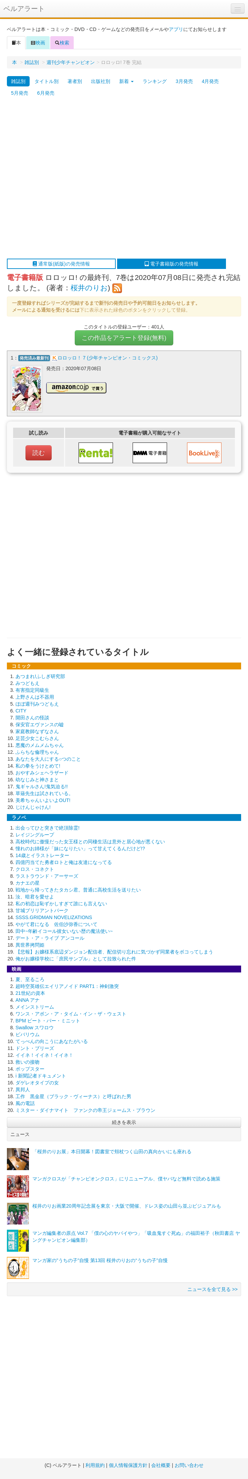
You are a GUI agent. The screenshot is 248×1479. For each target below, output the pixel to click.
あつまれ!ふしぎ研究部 (40, 676)
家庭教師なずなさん (37, 731)
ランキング (155, 81)
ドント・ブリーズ (35, 1048)
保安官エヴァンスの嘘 (40, 724)
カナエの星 (28, 883)
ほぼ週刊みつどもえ (37, 704)
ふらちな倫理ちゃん (37, 752)
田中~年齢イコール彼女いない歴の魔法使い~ (64, 931)
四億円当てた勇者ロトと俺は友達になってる (64, 862)
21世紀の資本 (30, 993)
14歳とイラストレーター (42, 855)
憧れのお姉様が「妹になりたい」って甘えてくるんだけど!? (80, 848)
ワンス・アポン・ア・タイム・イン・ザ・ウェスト (71, 1014)
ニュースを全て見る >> (212, 1289)
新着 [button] (126, 81)
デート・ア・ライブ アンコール (50, 938)
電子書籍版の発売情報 (171, 264)
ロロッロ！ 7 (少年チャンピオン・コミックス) (108, 358)
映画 (38, 42)
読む (38, 452)
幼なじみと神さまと (37, 779)
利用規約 (95, 1465)
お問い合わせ (189, 1465)
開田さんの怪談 (32, 717)
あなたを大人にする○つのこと (48, 759)
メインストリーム (35, 1007)
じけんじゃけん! (33, 807)
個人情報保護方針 (128, 1465)
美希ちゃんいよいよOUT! (43, 800)
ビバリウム (28, 1034)
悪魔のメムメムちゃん (40, 745)
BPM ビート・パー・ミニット (48, 1020)
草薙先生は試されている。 (44, 793)
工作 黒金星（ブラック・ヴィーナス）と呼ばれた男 (73, 1096)
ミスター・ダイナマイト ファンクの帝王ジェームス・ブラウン (85, 1110)
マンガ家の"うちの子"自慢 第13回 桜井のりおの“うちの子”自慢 (100, 1260)
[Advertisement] (73, 179)
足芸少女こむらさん (37, 738)
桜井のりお (89, 288)
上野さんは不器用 (35, 697)
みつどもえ (28, 683)
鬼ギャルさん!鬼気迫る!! (42, 786)
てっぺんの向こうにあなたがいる (52, 1041)
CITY (21, 711)
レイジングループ (35, 834)
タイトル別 (46, 81)
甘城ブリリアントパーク (42, 910)
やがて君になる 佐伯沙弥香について (56, 924)
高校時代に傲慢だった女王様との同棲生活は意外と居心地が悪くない (90, 841)
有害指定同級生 (32, 690)
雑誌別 (31, 62)
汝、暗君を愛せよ (35, 896)
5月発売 (19, 93)
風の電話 (25, 1103)
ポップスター (30, 1069)
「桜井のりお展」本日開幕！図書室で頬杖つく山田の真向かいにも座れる (112, 1151)
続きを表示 (124, 1122)
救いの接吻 (28, 1062)
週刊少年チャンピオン (70, 62)
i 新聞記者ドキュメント (41, 1076)
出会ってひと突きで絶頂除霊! (48, 828)
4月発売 (210, 81)
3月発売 (184, 81)
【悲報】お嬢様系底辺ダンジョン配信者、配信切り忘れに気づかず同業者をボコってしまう (114, 952)
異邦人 (23, 1089)
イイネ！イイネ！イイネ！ (44, 1055)
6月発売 (45, 93)
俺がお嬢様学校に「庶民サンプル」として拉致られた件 (76, 958)
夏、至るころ (30, 979)
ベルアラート (24, 8)
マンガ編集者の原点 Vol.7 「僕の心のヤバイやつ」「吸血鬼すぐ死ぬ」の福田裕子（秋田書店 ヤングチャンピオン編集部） (136, 1236)
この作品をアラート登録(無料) (124, 337)
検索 (62, 42)
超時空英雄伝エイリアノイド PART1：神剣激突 (67, 986)
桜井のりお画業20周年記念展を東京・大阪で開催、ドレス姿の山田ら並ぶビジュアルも (126, 1206)
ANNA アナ (28, 1000)
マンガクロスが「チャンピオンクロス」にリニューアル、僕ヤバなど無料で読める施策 (126, 1178)
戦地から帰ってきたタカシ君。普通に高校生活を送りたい (78, 890)
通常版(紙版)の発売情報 (61, 264)
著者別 (75, 81)
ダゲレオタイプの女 (37, 1082)
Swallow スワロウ (35, 1027)
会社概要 (160, 1465)
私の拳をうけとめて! (38, 766)
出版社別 (100, 81)
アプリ (176, 29)
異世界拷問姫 (30, 945)
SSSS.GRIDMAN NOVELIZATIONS (54, 917)
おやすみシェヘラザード (42, 772)
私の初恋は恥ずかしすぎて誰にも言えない (61, 903)
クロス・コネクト (35, 869)
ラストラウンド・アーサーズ (47, 876)
